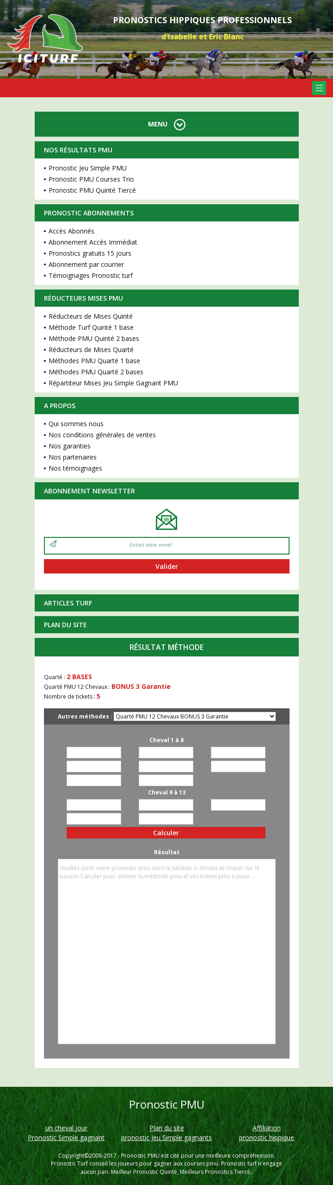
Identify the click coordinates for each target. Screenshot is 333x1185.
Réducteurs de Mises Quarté (91, 349)
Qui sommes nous (76, 423)
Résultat (166, 852)
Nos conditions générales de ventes (102, 434)
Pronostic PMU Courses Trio (91, 179)
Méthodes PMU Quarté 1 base (94, 360)
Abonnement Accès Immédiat (93, 242)
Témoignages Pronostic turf (91, 275)
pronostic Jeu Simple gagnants (166, 1137)
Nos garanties (70, 445)
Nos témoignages (75, 468)
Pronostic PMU (140, 1156)
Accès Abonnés (71, 231)
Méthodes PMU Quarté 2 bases (96, 371)
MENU (166, 124)
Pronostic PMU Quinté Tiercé (92, 190)
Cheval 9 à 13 (166, 792)
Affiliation (267, 1127)
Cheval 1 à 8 (166, 740)
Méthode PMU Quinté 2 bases (94, 338)
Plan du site (65, 624)
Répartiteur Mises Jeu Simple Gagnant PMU (113, 382)
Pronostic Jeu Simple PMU (88, 168)
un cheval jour (66, 1127)
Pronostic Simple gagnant (66, 1137)
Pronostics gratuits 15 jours (90, 253)
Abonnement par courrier (86, 264)
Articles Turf (68, 603)
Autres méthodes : (85, 716)
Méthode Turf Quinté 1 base (91, 327)
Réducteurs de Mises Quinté (91, 316)
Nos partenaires (73, 457)
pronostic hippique (266, 1137)
